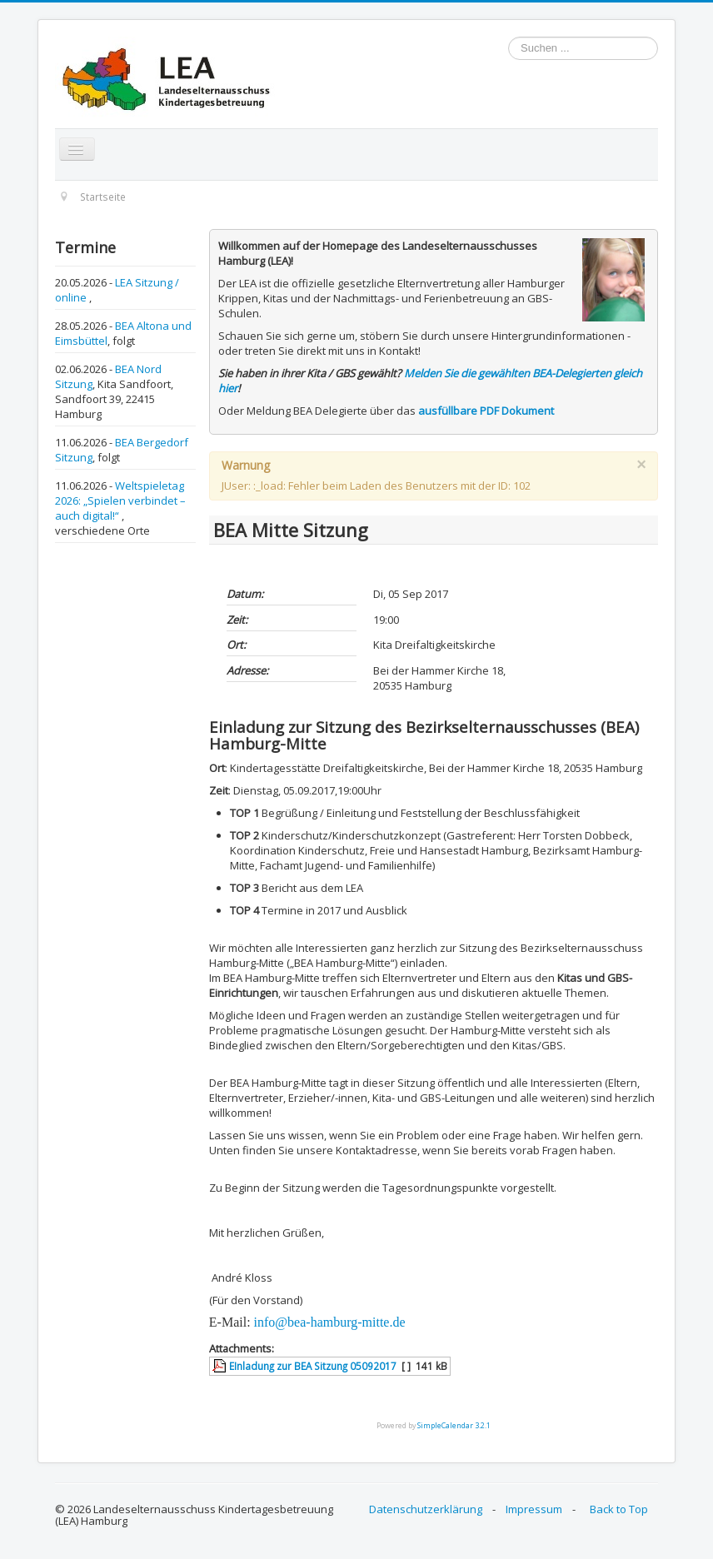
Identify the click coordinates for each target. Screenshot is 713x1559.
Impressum (534, 1509)
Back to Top (619, 1509)
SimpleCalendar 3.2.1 (454, 1425)
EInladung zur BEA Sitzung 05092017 (312, 1365)
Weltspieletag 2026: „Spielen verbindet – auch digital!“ (120, 500)
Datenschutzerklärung (425, 1509)
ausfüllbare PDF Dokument (486, 410)
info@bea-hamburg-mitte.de (330, 1322)
